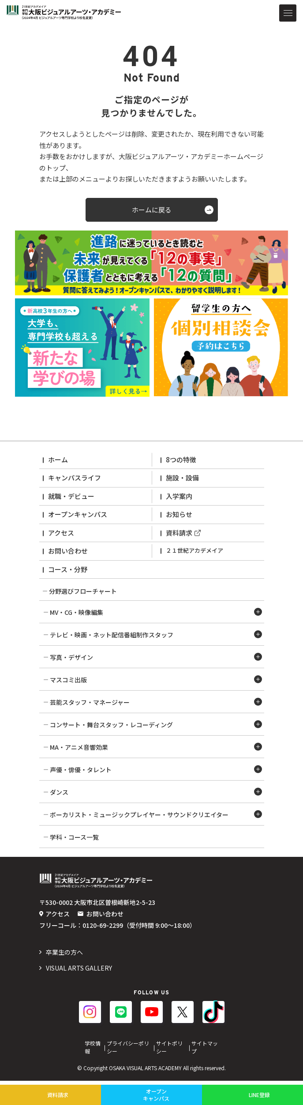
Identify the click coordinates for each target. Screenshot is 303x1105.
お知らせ (179, 514)
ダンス (59, 792)
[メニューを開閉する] (287, 13)
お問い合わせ (68, 550)
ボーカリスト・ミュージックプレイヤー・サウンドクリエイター (139, 814)
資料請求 (179, 532)
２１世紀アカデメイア (194, 550)
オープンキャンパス (77, 514)
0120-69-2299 (102, 925)
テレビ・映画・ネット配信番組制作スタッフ (111, 634)
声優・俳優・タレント (81, 769)
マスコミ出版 (68, 679)
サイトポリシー (169, 1047)
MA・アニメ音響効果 (79, 747)
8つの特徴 (181, 459)
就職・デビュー (71, 496)
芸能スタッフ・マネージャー (90, 702)
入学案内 (179, 496)
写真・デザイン (71, 657)
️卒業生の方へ (64, 952)
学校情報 (93, 1047)
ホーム (58, 459)
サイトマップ (204, 1047)
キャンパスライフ (74, 477)
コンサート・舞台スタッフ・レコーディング (111, 724)
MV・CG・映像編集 (76, 612)
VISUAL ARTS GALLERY (79, 968)
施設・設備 (182, 477)
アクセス (61, 532)
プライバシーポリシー (128, 1047)
